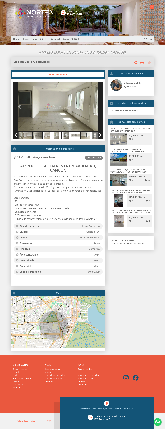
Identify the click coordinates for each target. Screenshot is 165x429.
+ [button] (14, 300)
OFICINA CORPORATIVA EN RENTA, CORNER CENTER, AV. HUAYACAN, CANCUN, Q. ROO (130, 211)
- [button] (14, 304)
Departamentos (52, 369)
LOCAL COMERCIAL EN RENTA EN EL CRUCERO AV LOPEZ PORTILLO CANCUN (128, 150)
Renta (26, 39)
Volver (148, 39)
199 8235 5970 (74, 14)
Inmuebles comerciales (55, 375)
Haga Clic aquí (116, 243)
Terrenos (49, 381)
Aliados (16, 381)
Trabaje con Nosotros (22, 378)
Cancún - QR (37, 39)
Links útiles (18, 384)
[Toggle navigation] (151, 7)
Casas (48, 372)
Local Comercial (52, 39)
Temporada (83, 384)
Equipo (16, 375)
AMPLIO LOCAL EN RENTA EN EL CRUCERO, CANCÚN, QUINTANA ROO (130, 129)
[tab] (23, 74)
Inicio (17, 39)
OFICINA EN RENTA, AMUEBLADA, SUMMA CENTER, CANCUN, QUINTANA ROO (130, 191)
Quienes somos (20, 369)
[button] (20, 106)
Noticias (16, 387)
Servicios (17, 372)
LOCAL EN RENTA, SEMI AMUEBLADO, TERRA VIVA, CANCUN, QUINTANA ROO (128, 170)
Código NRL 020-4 (70, 39)
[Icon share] (126, 378)
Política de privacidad (26, 421)
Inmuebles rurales (53, 378)
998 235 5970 (130, 87)
